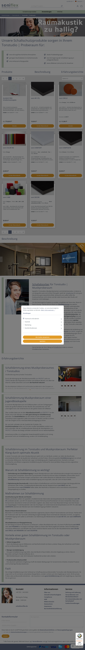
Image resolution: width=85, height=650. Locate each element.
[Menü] (82, 634)
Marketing (28, 325)
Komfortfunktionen (31, 328)
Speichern (42, 341)
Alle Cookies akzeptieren (42, 337)
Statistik (27, 322)
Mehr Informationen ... (48, 310)
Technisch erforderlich (32, 319)
